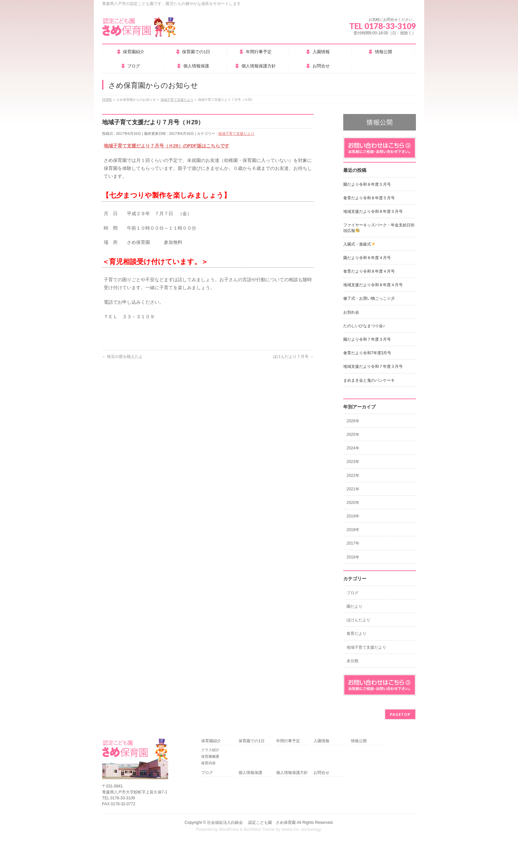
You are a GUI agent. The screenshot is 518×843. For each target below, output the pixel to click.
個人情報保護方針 (292, 773)
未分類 (352, 661)
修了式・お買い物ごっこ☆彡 (369, 298)
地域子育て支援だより (236, 133)
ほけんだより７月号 (293, 356)
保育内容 (208, 763)
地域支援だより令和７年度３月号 (373, 366)
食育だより (356, 633)
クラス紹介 (210, 750)
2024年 (353, 448)
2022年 (353, 475)
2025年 (353, 434)
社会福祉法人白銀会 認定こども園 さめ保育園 (251, 822)
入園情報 (321, 741)
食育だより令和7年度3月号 (367, 353)
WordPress (229, 829)
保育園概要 (210, 756)
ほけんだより (358, 620)
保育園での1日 (252, 741)
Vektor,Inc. (290, 829)
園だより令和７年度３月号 (367, 339)
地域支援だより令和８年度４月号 (373, 285)
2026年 (353, 421)
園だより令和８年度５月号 (367, 184)
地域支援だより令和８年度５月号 (373, 211)
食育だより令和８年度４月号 (369, 271)
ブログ (352, 593)
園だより (354, 606)
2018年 (353, 529)
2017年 (353, 543)
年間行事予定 (288, 741)
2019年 (353, 516)
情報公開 (359, 741)
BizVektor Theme (259, 829)
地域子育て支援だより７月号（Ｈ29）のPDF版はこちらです (166, 145)
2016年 (353, 557)
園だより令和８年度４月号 (367, 257)
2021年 (353, 489)
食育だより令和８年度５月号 (369, 198)
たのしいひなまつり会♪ (364, 326)
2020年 (353, 502)
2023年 (353, 461)
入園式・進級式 (359, 244)
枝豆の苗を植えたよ (122, 356)
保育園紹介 (211, 741)
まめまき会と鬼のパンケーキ (369, 380)
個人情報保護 (250, 773)
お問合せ (321, 773)
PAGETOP (400, 714)
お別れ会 (351, 312)
